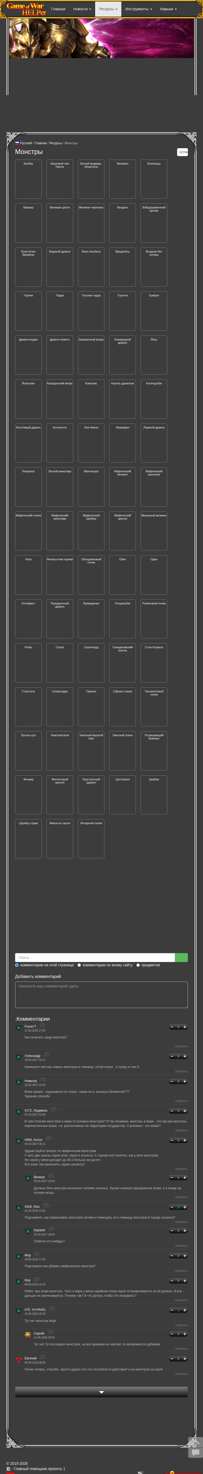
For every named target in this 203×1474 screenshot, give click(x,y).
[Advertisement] (102, 95)
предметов (148, 965)
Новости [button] (82, 9)
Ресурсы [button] (108, 9)
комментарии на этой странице (44, 965)
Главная (58, 9)
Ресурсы (55, 143)
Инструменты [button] (138, 9)
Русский (23, 143)
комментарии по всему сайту (104, 965)
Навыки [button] (168, 9)
